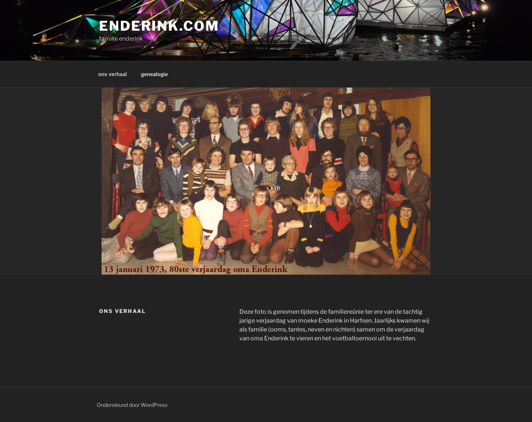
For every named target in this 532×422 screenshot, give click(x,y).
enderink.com (159, 26)
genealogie (154, 74)
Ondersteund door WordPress (132, 405)
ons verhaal (112, 74)
